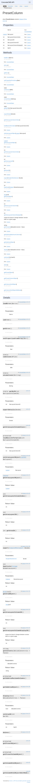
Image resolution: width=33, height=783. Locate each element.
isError (6, 65)
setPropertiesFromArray (10, 80)
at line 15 (28, 319)
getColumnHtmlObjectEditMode (12, 290)
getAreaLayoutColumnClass (11, 120)
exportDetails (7, 114)
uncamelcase (7, 99)
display (6, 249)
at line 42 (28, 372)
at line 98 (28, 530)
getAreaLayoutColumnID (10, 205)
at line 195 (28, 695)
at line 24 (28, 409)
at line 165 (28, 648)
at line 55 (28, 762)
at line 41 (28, 751)
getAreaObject (8, 196)
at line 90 (28, 511)
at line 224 (28, 732)
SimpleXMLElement (13, 178)
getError (6, 73)
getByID (6, 108)
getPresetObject (8, 272)
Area (21, 6)
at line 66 (28, 455)
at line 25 (28, 328)
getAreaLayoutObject (10, 142)
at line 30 (28, 336)
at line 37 (28, 354)
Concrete (10, 6)
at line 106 (28, 546)
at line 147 (28, 609)
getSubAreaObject (9, 242)
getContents (7, 227)
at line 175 (28, 675)
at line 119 (28, 563)
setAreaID (6, 257)
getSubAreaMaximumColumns (12, 234)
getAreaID (7, 170)
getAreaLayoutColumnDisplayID (12, 215)
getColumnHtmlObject (10, 284)
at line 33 (28, 740)
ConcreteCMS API (7, 2)
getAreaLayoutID (8, 161)
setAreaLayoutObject (9, 133)
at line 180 (28, 686)
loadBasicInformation (9, 125)
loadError (6, 57)
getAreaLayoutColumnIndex (11, 152)
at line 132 (28, 591)
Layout (26, 6)
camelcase (7, 89)
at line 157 (28, 627)
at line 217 (28, 713)
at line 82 (28, 493)
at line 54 (28, 435)
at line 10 (28, 301)
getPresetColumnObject (10, 278)
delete (5, 265)
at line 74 (28, 475)
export (5, 178)
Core (16, 6)
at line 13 (28, 390)
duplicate (6, 187)
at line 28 (28, 425)
